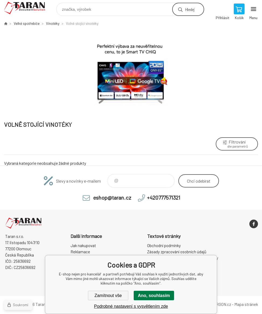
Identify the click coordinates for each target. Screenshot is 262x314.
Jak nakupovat (83, 245)
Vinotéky (52, 23)
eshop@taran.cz (112, 197)
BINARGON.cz (219, 304)
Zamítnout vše (108, 295)
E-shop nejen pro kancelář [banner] (28, 8)
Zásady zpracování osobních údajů (176, 251)
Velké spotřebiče (27, 23)
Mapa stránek (246, 304)
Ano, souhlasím (154, 295)
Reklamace (80, 251)
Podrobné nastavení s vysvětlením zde (131, 306)
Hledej (189, 9)
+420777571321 (163, 197)
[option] (131, 73)
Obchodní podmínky (164, 245)
